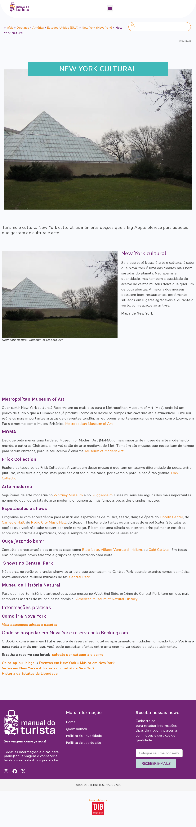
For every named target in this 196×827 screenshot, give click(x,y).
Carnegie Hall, (13, 522)
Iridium (136, 549)
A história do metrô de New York (67, 668)
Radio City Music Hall (48, 522)
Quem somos (76, 729)
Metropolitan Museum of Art (88, 423)
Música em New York (97, 663)
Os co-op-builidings (18, 663)
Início (10, 28)
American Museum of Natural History (106, 599)
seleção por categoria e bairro (77, 654)
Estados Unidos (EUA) (63, 28)
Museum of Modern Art (104, 451)
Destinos (22, 28)
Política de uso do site (83, 743)
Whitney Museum (68, 495)
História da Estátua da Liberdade (30, 673)
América (38, 28)
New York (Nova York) (97, 28)
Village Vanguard (115, 549)
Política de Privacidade (84, 736)
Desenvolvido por (98, 800)
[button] (110, 8)
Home (70, 722)
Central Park (79, 577)
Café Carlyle (159, 549)
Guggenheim (102, 495)
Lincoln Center (171, 517)
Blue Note (90, 549)
